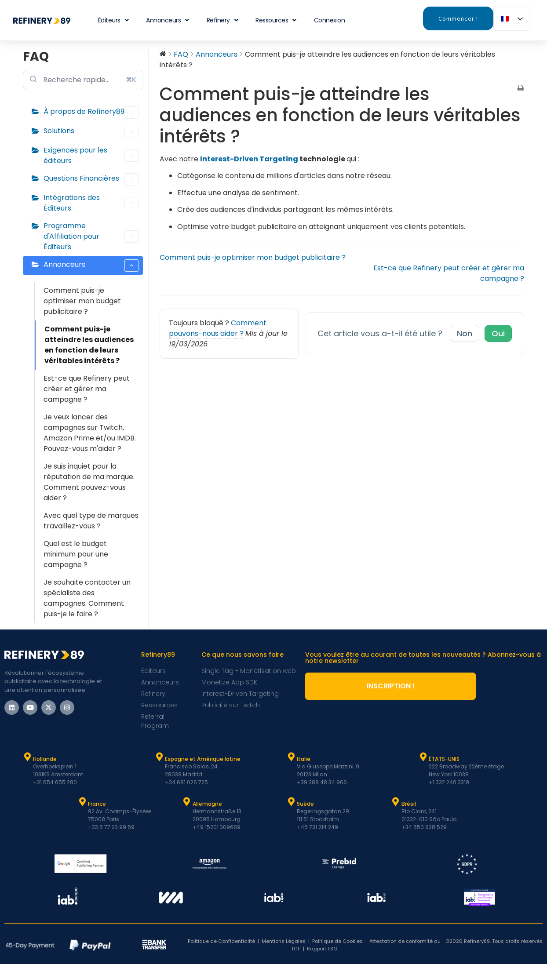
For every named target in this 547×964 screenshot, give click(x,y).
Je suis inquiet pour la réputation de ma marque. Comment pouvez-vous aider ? (89, 482)
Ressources (275, 20)
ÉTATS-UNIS (444, 759)
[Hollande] (27, 757)
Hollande (45, 759)
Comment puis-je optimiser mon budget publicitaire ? (82, 300)
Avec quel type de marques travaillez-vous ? (91, 520)
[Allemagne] (186, 801)
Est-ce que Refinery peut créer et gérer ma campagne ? (87, 388)
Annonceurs (167, 20)
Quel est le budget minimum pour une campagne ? (76, 554)
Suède (305, 804)
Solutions (91, 132)
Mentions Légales (284, 941)
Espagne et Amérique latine (203, 759)
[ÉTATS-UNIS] (423, 757)
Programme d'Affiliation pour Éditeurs (91, 236)
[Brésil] (395, 801)
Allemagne (207, 804)
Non (464, 333)
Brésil (408, 804)
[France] (82, 801)
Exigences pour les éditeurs (91, 155)
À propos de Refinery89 (91, 112)
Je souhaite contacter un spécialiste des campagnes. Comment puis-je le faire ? (87, 598)
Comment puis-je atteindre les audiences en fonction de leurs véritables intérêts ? (89, 345)
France (97, 804)
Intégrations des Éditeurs (91, 203)
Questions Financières (91, 179)
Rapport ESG (322, 948)
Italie (303, 759)
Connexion (329, 20)
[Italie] (291, 757)
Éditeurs (113, 20)
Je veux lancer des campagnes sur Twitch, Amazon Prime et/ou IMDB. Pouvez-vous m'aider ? (90, 433)
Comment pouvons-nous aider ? (217, 328)
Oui (498, 333)
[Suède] (291, 801)
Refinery (222, 20)
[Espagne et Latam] (159, 757)
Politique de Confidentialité (221, 941)
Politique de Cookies (337, 941)
